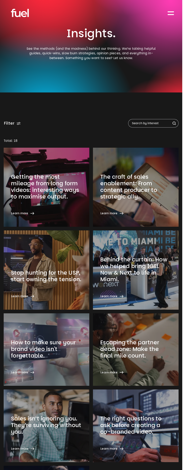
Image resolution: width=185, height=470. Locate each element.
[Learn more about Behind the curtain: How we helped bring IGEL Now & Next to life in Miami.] (136, 269)
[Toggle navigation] (171, 13)
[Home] (20, 13)
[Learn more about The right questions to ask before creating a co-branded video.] (136, 425)
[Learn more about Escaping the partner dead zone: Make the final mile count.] (136, 349)
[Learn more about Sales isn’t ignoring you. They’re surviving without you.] (46, 425)
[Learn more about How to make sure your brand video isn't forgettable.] (46, 349)
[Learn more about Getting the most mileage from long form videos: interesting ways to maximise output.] (46, 187)
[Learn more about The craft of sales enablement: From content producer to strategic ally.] (136, 187)
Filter (12, 123)
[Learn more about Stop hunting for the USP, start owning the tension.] (46, 269)
